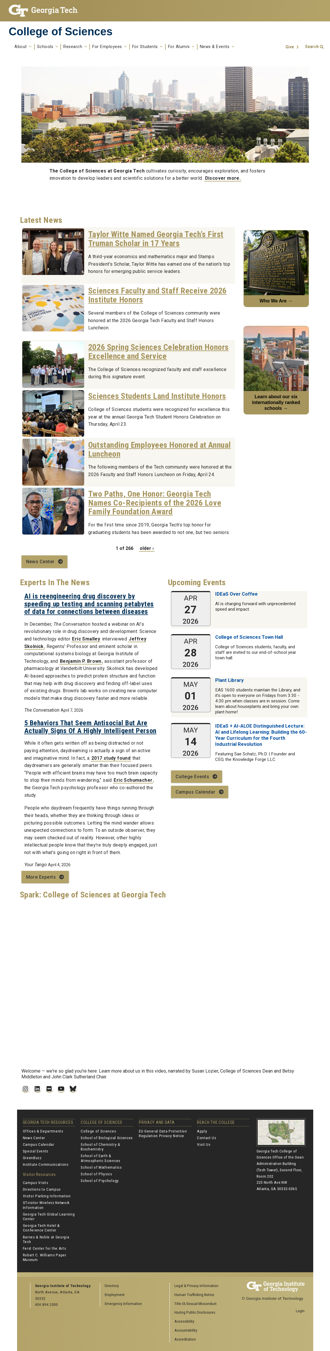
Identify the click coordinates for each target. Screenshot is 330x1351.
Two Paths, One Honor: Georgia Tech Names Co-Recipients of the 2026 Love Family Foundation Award (154, 503)
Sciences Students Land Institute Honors (157, 396)
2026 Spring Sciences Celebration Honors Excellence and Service (158, 351)
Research (75, 47)
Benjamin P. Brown (81, 661)
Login (300, 1310)
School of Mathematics (101, 1167)
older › (147, 548)
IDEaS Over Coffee (236, 594)
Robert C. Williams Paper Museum (45, 1257)
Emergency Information (123, 1303)
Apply (202, 1131)
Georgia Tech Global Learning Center (49, 1216)
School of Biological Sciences (107, 1137)
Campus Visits (35, 1182)
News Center (40, 561)
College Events (192, 776)
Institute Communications (46, 1164)
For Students (147, 47)
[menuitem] (202, 1286)
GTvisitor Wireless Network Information (46, 1204)
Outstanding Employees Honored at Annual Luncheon (159, 449)
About (23, 47)
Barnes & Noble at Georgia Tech (46, 1239)
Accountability (185, 1330)
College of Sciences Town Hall (249, 637)
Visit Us (203, 1144)
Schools (47, 47)
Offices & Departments (43, 1131)
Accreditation (185, 1339)
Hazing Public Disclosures (194, 1312)
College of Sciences (61, 31)
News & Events (217, 47)
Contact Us (206, 1137)
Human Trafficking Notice (194, 1294)
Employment (115, 1294)
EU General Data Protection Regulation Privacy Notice (163, 1133)
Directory (112, 1285)
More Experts (41, 877)
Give (289, 47)
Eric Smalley (86, 639)
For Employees (109, 47)
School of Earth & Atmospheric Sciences (100, 1158)
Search (312, 46)
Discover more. (223, 178)
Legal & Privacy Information (196, 1285)
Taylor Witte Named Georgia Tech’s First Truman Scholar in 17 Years (156, 239)
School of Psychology (100, 1180)
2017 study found (110, 758)
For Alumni (181, 47)
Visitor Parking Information (47, 1196)
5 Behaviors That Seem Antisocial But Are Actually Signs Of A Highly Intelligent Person (90, 727)
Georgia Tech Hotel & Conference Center (41, 1227)
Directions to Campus (42, 1189)
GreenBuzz (32, 1157)
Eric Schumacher (133, 780)
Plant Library (229, 680)
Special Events (36, 1151)
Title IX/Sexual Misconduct (195, 1303)
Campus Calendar (195, 792)
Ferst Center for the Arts (44, 1248)
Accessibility (184, 1321)
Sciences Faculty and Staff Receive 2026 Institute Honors (157, 295)
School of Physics (96, 1174)
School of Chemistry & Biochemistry (100, 1146)
